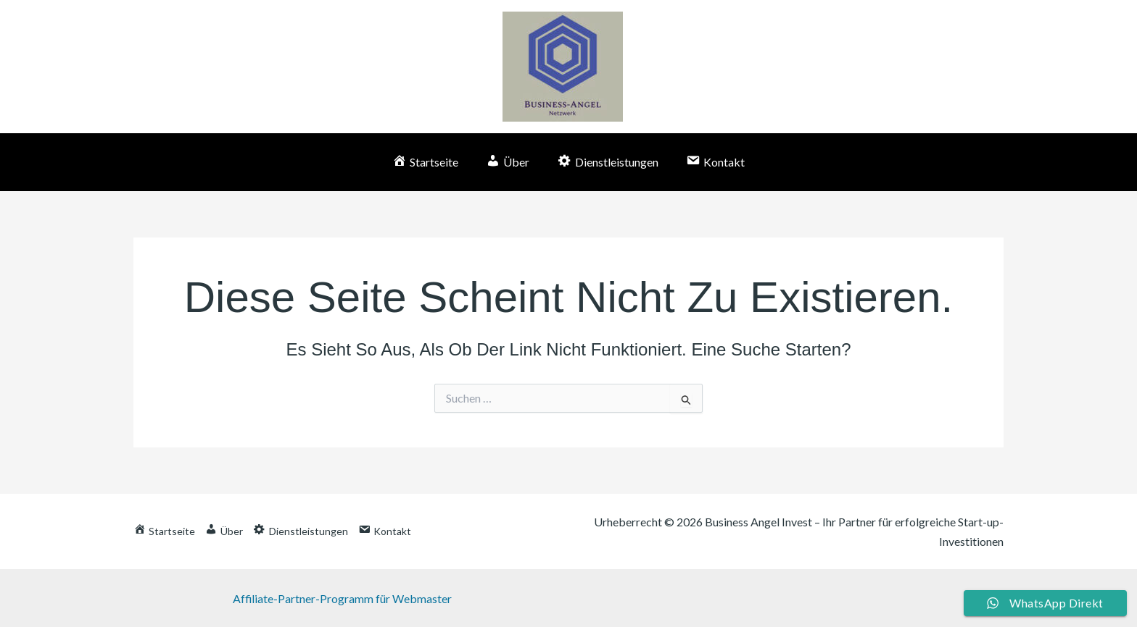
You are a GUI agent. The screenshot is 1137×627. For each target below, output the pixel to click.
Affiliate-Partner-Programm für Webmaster (342, 598)
